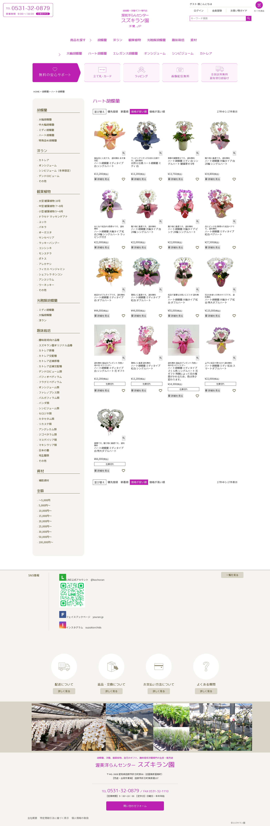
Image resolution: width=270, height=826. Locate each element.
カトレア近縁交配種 (50, 366)
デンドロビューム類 (50, 371)
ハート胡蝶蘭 (97, 53)
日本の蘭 (44, 450)
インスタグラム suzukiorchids (80, 627)
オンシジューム (155, 53)
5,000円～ (44, 505)
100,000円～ (46, 542)
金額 (40, 490)
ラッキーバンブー (49, 243)
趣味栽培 (178, 40)
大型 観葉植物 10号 (50, 201)
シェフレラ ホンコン (51, 274)
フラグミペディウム (50, 382)
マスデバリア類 (48, 439)
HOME (36, 91)
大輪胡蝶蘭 (74, 53)
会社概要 (32, 818)
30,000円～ (45, 531)
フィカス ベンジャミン (52, 269)
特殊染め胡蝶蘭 (48, 140)
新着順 (124, 111)
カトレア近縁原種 (49, 361)
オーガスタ (45, 232)
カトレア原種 (46, 350)
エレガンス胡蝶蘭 (125, 53)
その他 (42, 181)
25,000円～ (45, 526)
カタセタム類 (46, 418)
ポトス (42, 258)
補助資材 (44, 480)
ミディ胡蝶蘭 (46, 130)
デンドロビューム (49, 176)
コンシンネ (45, 248)
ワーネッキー (46, 285)
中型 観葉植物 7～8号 (51, 206)
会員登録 (217, 10)
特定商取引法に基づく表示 (54, 818)
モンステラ (45, 253)
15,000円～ (45, 516)
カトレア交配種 (48, 355)
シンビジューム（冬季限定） (55, 170)
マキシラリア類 (48, 445)
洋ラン (117, 40)
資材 (193, 40)
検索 (248, 18)
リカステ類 (45, 424)
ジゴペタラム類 (48, 434)
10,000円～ (45, 510)
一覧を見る (232, 575)
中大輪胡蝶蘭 (46, 124)
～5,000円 (44, 500)
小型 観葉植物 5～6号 (51, 211)
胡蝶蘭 (102, 40)
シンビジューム (183, 53)
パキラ (42, 227)
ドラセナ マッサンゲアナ (53, 216)
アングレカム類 (48, 429)
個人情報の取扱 (80, 818)
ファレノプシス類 (49, 392)
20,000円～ (45, 521)
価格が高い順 (157, 111)
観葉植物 (134, 40)
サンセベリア (46, 237)
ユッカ (42, 222)
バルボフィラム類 (49, 397)
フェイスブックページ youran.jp (81, 617)
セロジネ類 (45, 413)
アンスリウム (46, 279)
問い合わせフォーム (135, 806)
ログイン (199, 10)
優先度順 (113, 111)
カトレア (206, 53)
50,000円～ (45, 537)
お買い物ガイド (238, 10)
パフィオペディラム (50, 376)
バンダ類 (44, 403)
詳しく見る (64, 691)
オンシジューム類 (49, 387)
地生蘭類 (44, 455)
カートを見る (259, 10)
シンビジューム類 (49, 408)
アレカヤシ (45, 264)
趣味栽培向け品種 (49, 340)
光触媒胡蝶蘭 (156, 40)
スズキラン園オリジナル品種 (55, 345)
